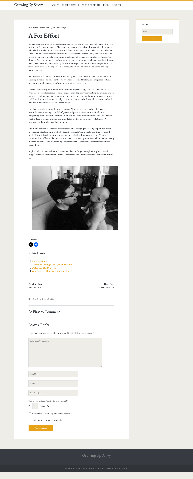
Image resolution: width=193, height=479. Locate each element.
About (55, 5)
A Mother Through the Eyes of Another (52, 264)
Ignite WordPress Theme (82, 468)
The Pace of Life (106, 287)
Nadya (63, 27)
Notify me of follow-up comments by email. (52, 413)
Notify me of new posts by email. (47, 420)
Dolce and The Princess (44, 268)
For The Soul (35, 287)
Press (106, 5)
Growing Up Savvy (28, 5)
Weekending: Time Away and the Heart (51, 271)
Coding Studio (70, 5)
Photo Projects (91, 5)
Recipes (117, 5)
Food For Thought (43, 299)
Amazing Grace (39, 261)
